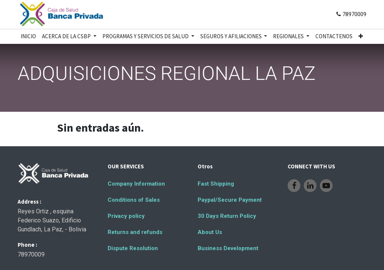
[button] (361, 36)
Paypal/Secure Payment (230, 199)
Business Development (228, 248)
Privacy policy (126, 216)
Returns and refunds (135, 232)
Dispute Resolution (133, 248)
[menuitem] (28, 36)
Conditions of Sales (134, 199)
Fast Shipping (216, 183)
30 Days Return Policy (227, 216)
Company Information (136, 183)
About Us (210, 232)
